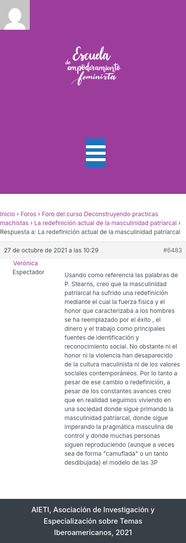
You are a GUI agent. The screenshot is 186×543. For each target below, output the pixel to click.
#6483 (172, 250)
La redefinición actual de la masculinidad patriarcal (105, 223)
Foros (29, 214)
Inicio (7, 214)
